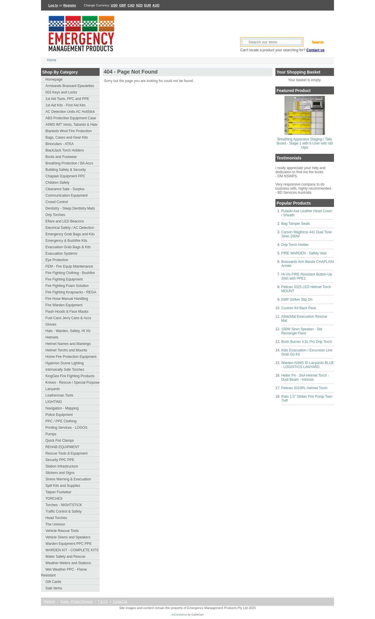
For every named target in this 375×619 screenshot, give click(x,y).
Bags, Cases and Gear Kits (66, 137)
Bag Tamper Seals (295, 224)
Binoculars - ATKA (59, 144)
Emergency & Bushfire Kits (66, 241)
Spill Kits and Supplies (62, 486)
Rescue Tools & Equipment (66, 453)
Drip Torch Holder (294, 245)
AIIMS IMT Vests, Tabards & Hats (71, 125)
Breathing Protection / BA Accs (69, 163)
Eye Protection (56, 260)
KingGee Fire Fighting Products (69, 376)
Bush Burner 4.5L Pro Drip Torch (306, 342)
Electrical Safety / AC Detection (69, 228)
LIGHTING (53, 402)
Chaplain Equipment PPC (65, 176)
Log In (53, 5)
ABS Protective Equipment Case (70, 118)
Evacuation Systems (61, 253)
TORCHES (53, 498)
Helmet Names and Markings (68, 344)
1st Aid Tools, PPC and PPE (67, 99)
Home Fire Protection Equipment (70, 357)
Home (51, 60)
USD (114, 5)
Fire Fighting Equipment (64, 279)
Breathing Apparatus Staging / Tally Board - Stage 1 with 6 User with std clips (305, 143)
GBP (122, 5)
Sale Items (53, 588)
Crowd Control (56, 202)
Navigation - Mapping (62, 408)
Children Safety (57, 183)
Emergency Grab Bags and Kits (70, 234)
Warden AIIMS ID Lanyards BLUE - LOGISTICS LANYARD (307, 365)
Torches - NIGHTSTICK (63, 505)
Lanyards (52, 389)
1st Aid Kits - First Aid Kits (65, 105)
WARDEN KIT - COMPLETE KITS (71, 550)
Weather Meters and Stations (68, 563)
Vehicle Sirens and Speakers (67, 537)
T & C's (103, 601)
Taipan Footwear (58, 492)
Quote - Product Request (76, 601)
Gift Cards (53, 582)
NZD (139, 5)
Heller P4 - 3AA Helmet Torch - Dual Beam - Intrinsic (305, 377)
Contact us (315, 50)
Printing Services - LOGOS (66, 428)
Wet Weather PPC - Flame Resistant (64, 572)
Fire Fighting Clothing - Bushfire (70, 273)
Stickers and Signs (59, 473)
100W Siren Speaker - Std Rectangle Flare (301, 331)
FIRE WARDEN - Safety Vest (304, 253)
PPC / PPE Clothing (60, 421)
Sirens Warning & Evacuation (68, 479)
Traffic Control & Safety (63, 511)
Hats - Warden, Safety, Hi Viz (68, 331)
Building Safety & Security (65, 170)
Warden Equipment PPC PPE (68, 544)
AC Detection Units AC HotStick (70, 112)
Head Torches (56, 518)
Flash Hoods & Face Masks (66, 312)
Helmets (51, 337)
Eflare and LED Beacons (64, 221)
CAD (130, 5)
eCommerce (179, 614)
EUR (147, 5)
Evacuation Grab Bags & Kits (68, 247)
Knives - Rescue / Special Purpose (72, 382)
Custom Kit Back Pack (298, 308)
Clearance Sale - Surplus (64, 189)
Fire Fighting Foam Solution (66, 286)
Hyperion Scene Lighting (64, 363)
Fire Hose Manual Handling (66, 299)
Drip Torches (55, 215)
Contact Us (120, 601)
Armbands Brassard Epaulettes (69, 86)
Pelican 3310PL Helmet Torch (304, 388)
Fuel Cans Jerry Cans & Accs (68, 318)
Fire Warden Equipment (63, 305)
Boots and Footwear (61, 157)
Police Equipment (59, 415)
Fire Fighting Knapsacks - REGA (70, 292)
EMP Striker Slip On (296, 299)
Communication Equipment (66, 195)
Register (69, 5)
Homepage (54, 79)
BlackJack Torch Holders (64, 150)
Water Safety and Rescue (65, 557)
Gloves (50, 324)
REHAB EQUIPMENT (62, 447)
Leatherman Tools (59, 395)
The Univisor (55, 524)
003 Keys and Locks (61, 92)
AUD (155, 5)
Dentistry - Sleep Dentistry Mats (70, 208)
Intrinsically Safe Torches (64, 370)
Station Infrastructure (61, 466)
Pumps (50, 434)
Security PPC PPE (59, 460)
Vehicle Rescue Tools (62, 531)
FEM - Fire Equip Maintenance (69, 266)
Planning (49, 601)
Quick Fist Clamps (59, 440)
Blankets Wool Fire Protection (68, 131)
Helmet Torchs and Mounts (66, 350)
